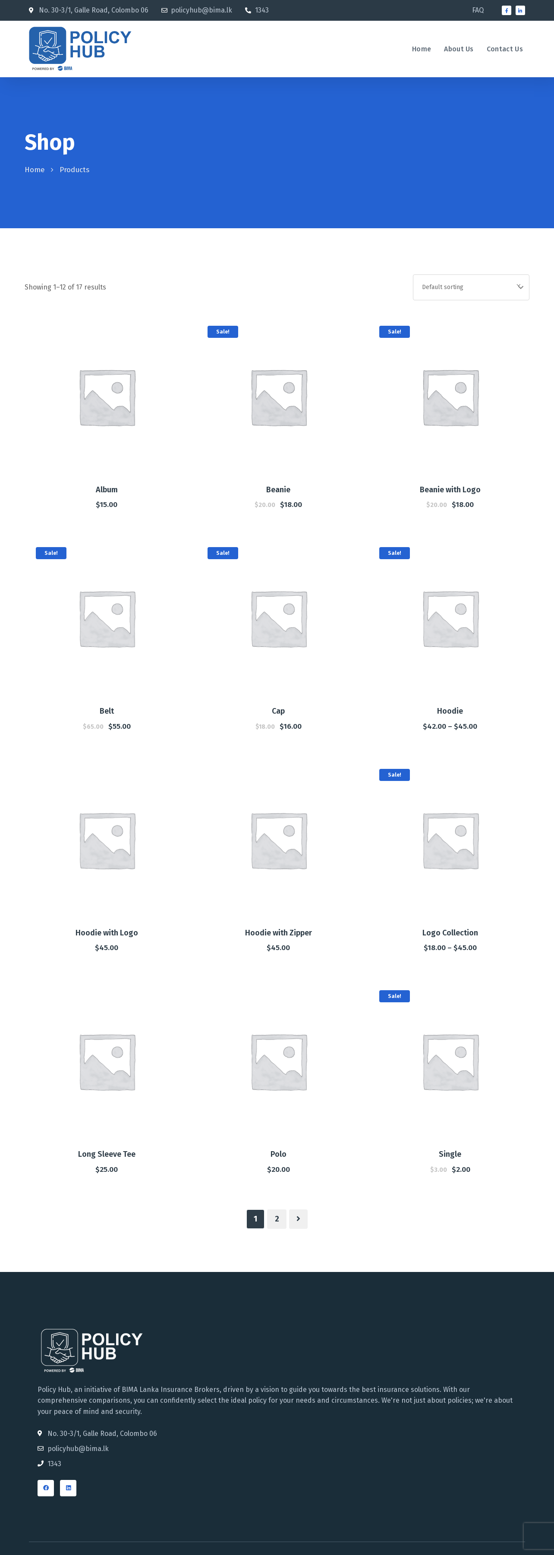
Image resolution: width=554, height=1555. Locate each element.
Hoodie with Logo (107, 933)
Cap (278, 711)
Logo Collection (450, 933)
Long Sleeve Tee (106, 1154)
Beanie (278, 489)
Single (450, 1154)
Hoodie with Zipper (278, 933)
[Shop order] (471, 287)
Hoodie (450, 711)
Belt (107, 711)
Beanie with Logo (450, 489)
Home (35, 169)
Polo (278, 1154)
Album (107, 489)
